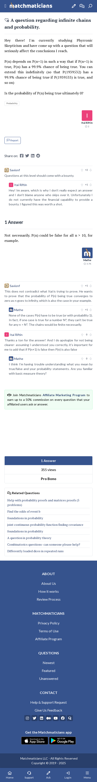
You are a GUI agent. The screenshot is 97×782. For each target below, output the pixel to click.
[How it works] (82, 6)
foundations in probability (25, 518)
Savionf (15, 170)
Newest (49, 663)
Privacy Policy (48, 623)
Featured (48, 670)
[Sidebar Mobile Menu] (5, 6)
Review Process (49, 599)
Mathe (18, 310)
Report (12, 140)
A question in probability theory (29, 538)
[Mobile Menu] (87, 775)
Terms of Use (48, 631)
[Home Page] (9, 775)
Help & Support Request (48, 702)
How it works (48, 591)
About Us (48, 583)
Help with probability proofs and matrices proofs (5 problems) (43, 502)
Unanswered (48, 678)
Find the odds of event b (23, 511)
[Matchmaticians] (31, 6)
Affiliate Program (48, 639)
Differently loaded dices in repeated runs (35, 551)
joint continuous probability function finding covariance (45, 525)
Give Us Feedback (48, 710)
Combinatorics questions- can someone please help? (43, 544)
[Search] (90, 6)
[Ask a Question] (73, 6)
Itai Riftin (20, 185)
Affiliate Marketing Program (64, 395)
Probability (11, 103)
